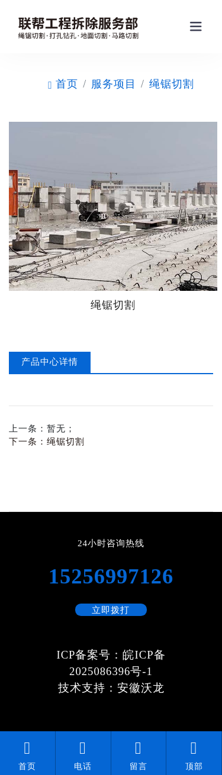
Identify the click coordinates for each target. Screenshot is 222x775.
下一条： (47, 441)
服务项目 (113, 84)
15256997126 (111, 576)
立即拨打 (111, 610)
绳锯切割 (171, 84)
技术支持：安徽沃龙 (111, 688)
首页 (63, 84)
